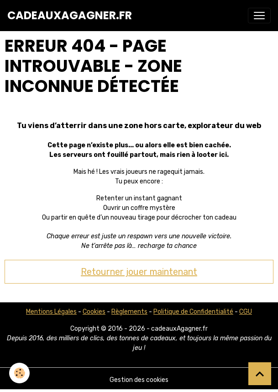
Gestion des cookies (139, 380)
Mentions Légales (51, 312)
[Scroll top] (259, 373)
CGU (245, 312)
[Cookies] (19, 373)
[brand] (69, 15)
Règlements (129, 312)
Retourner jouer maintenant (139, 271)
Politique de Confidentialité (193, 312)
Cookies (94, 312)
